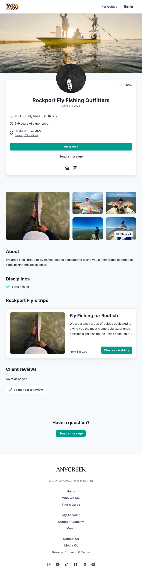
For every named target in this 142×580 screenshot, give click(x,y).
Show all (123, 234)
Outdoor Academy (71, 522)
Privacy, (58, 552)
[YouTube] (57, 564)
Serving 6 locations (26, 135)
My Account (71, 515)
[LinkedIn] (84, 564)
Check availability (116, 350)
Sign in (128, 6)
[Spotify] (93, 564)
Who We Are (71, 498)
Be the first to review (26, 390)
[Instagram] (49, 564)
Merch (70, 528)
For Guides (109, 7)
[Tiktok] (66, 564)
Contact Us (71, 539)
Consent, (71, 552)
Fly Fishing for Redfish (94, 315)
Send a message (71, 156)
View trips (71, 147)
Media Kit (71, 545)
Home (71, 491)
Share (126, 84)
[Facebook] (75, 564)
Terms (85, 552)
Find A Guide (71, 505)
